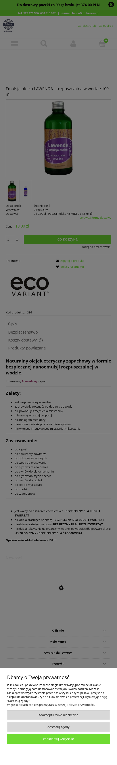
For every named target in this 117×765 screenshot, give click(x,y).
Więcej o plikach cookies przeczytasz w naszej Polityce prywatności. (51, 705)
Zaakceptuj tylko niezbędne (58, 715)
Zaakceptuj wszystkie (58, 739)
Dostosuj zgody (59, 727)
